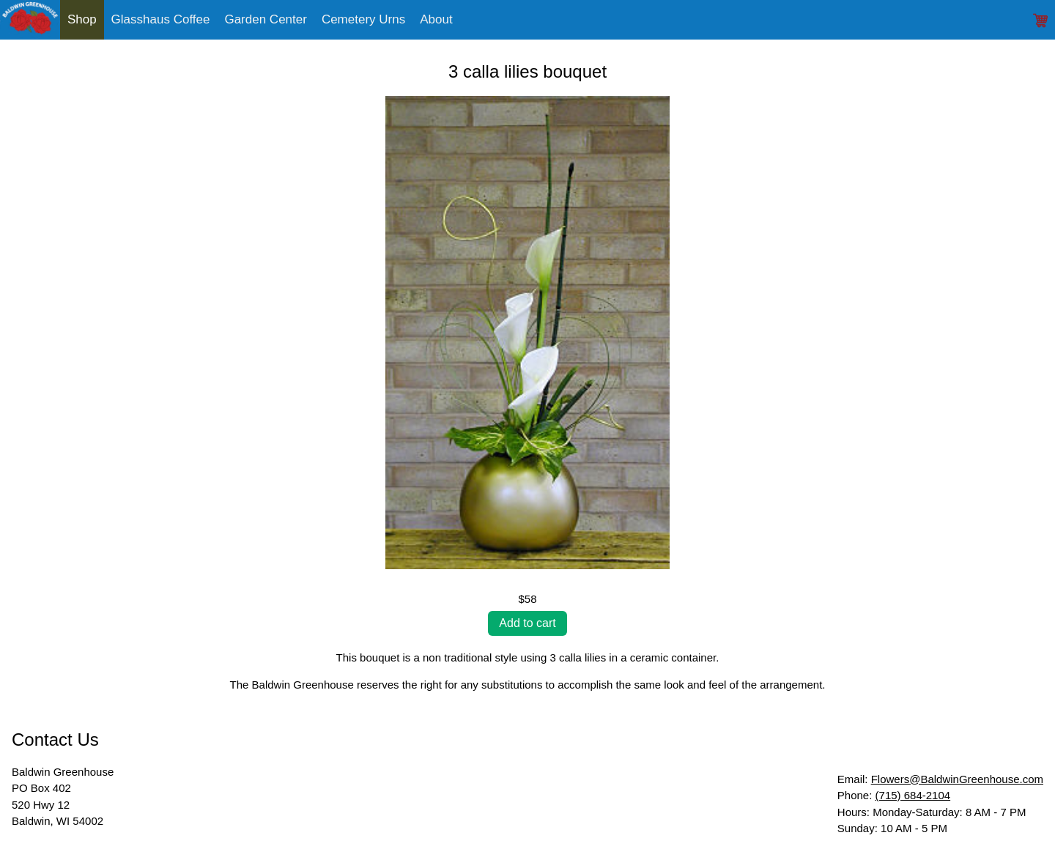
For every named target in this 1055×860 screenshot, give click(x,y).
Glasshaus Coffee (160, 19)
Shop (82, 19)
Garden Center (265, 19)
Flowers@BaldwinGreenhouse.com (957, 779)
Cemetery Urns (363, 19)
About (436, 19)
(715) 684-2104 (913, 795)
